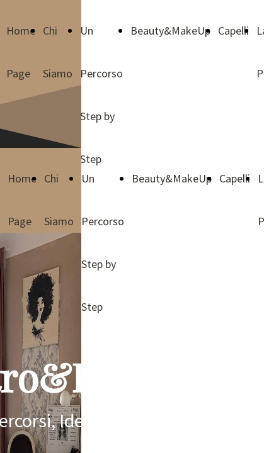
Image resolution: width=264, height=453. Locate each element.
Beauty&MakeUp (170, 30)
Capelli (233, 30)
